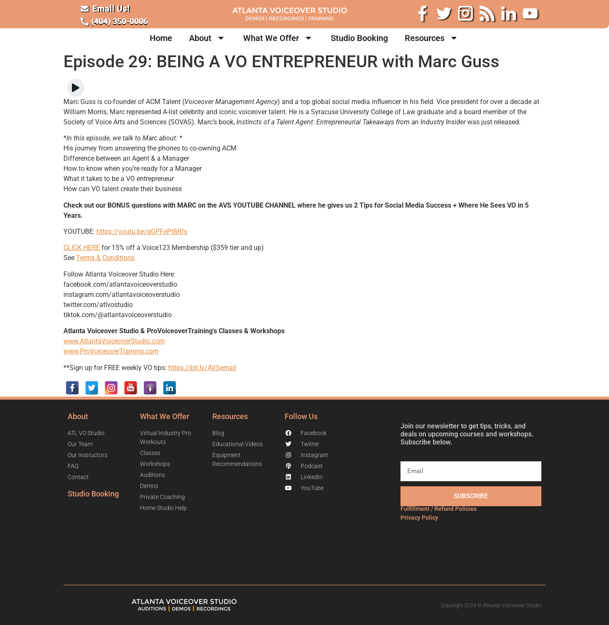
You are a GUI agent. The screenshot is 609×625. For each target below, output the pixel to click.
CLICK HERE (81, 248)
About (207, 38)
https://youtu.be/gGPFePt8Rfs (141, 232)
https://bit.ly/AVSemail (202, 368)
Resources (432, 38)
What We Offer (278, 38)
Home (161, 38)
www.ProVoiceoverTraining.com (111, 351)
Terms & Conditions (105, 258)
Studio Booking (359, 38)
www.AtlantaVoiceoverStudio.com (114, 341)
